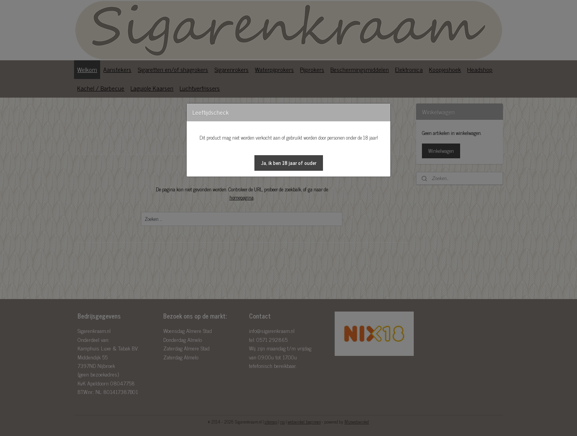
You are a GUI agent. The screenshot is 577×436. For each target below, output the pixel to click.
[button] (288, 163)
